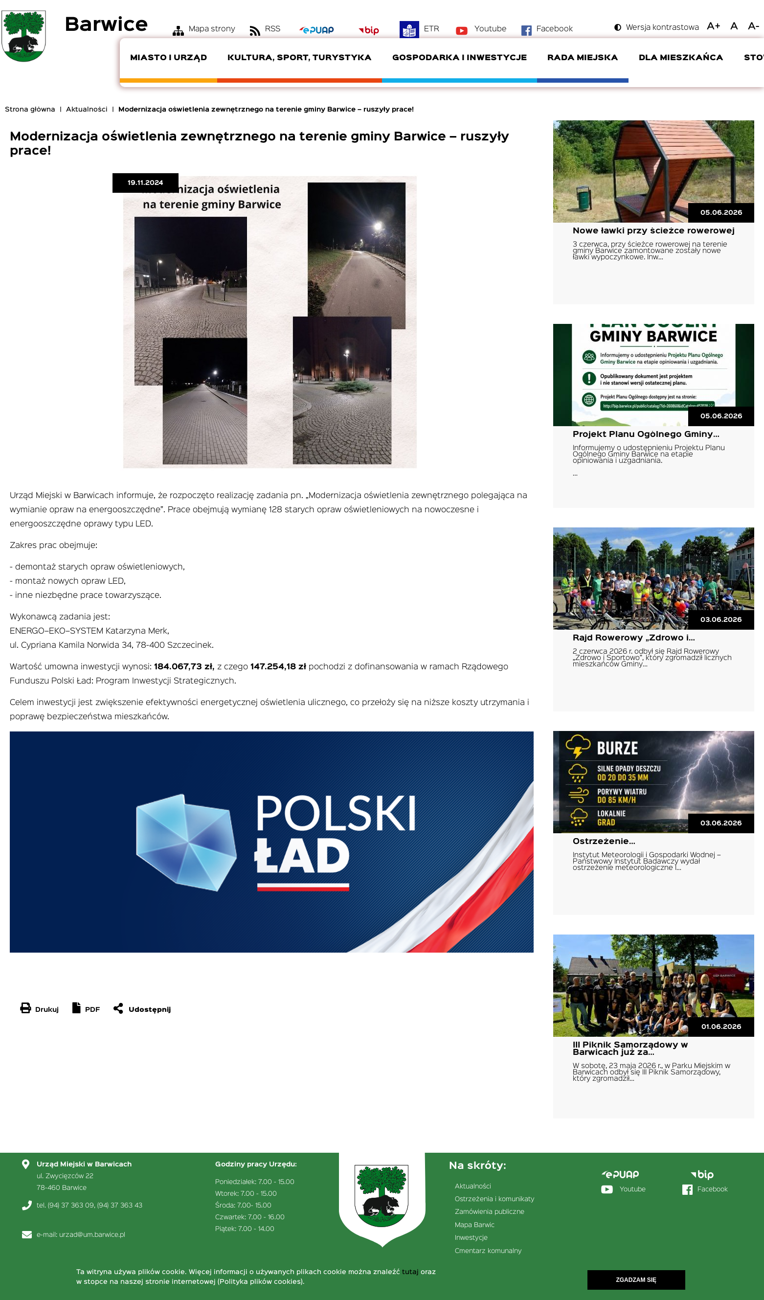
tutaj (410, 1273)
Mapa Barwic (474, 1225)
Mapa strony (212, 29)
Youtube (490, 29)
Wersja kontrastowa (662, 28)
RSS (272, 29)
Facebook (555, 29)
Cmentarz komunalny (488, 1251)
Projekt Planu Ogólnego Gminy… (646, 434)
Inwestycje (471, 1238)
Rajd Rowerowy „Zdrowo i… (634, 638)
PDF (92, 1010)
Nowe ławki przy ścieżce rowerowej (654, 231)
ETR (431, 29)
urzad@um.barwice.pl (92, 1235)
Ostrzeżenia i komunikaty (495, 1199)
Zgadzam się (636, 1280)
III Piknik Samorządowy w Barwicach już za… (630, 1049)
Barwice (106, 25)
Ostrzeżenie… (604, 841)
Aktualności (87, 110)
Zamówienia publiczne (489, 1212)
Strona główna (30, 110)
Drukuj (47, 1010)
